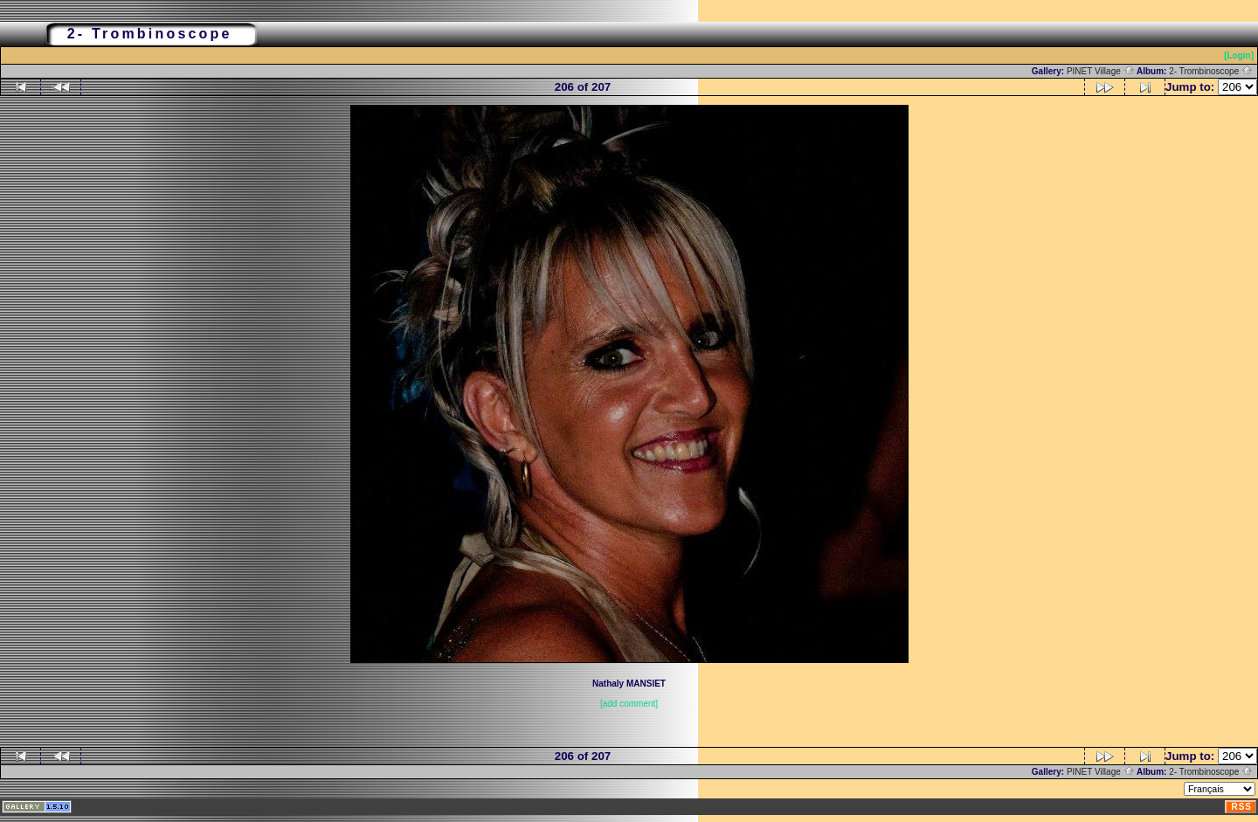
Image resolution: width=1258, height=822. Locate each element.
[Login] (1239, 55)
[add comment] (629, 703)
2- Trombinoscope (1211, 71)
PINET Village (1101, 71)
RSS (1241, 807)
